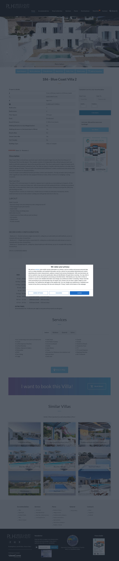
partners (37, 269)
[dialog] (59, 280)
